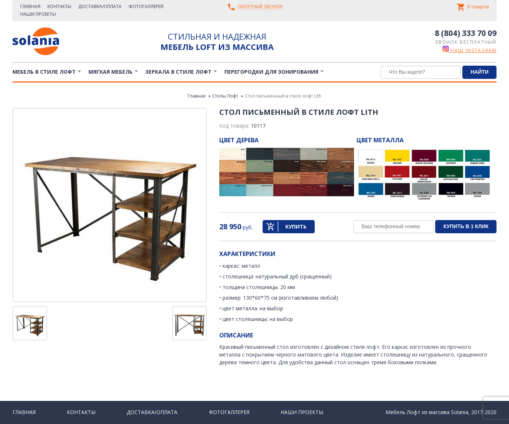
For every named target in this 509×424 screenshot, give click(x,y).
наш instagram (470, 50)
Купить (296, 226)
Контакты (59, 6)
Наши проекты (38, 14)
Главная (30, 6)
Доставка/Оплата (100, 6)
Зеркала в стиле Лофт (178, 71)
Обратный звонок (260, 6)
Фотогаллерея (146, 6)
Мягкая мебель (111, 71)
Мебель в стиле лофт (44, 71)
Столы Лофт (225, 96)
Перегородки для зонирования (271, 71)
